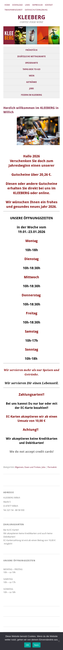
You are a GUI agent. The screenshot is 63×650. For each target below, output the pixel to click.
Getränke (31, 82)
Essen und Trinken (33, 467)
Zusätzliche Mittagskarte (31, 56)
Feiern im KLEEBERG (31, 95)
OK (27, 645)
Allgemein (19, 467)
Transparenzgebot (14, 10)
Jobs (31, 88)
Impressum (37, 5)
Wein (31, 76)
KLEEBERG (31, 17)
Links (27, 5)
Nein (36, 645)
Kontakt (49, 5)
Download (17, 5)
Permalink (52, 467)
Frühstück (31, 50)
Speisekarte (31, 63)
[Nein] (58, 641)
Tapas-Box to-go (31, 69)
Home (7, 5)
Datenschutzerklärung (36, 10)
